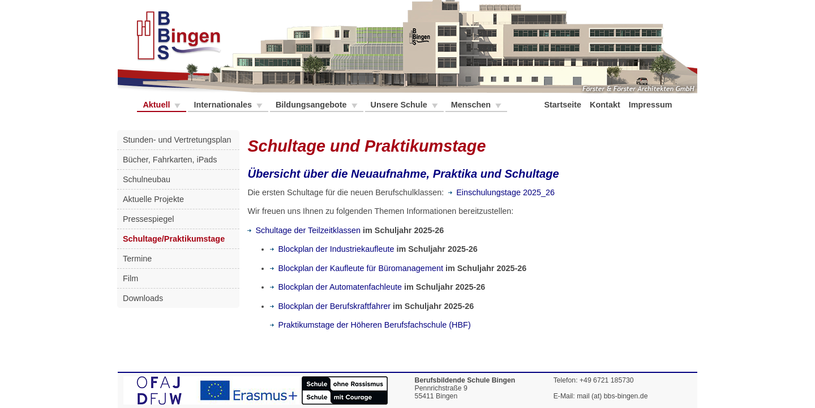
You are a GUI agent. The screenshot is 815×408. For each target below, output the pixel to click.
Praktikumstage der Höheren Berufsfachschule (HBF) (370, 324)
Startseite (564, 104)
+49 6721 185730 (607, 380)
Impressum (652, 104)
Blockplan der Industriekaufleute (332, 249)
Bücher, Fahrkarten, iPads (170, 159)
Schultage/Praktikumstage (174, 238)
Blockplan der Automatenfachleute (336, 286)
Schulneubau (146, 179)
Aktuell (157, 104)
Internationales (224, 104)
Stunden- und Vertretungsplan (177, 139)
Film (130, 278)
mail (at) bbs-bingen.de (612, 396)
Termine (137, 258)
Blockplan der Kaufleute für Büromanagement (356, 268)
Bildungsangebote (312, 104)
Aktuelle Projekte (153, 199)
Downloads (143, 298)
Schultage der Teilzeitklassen (304, 230)
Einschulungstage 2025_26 (501, 192)
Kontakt (606, 104)
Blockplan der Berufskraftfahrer (330, 306)
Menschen (472, 104)
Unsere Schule (400, 104)
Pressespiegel (148, 219)
